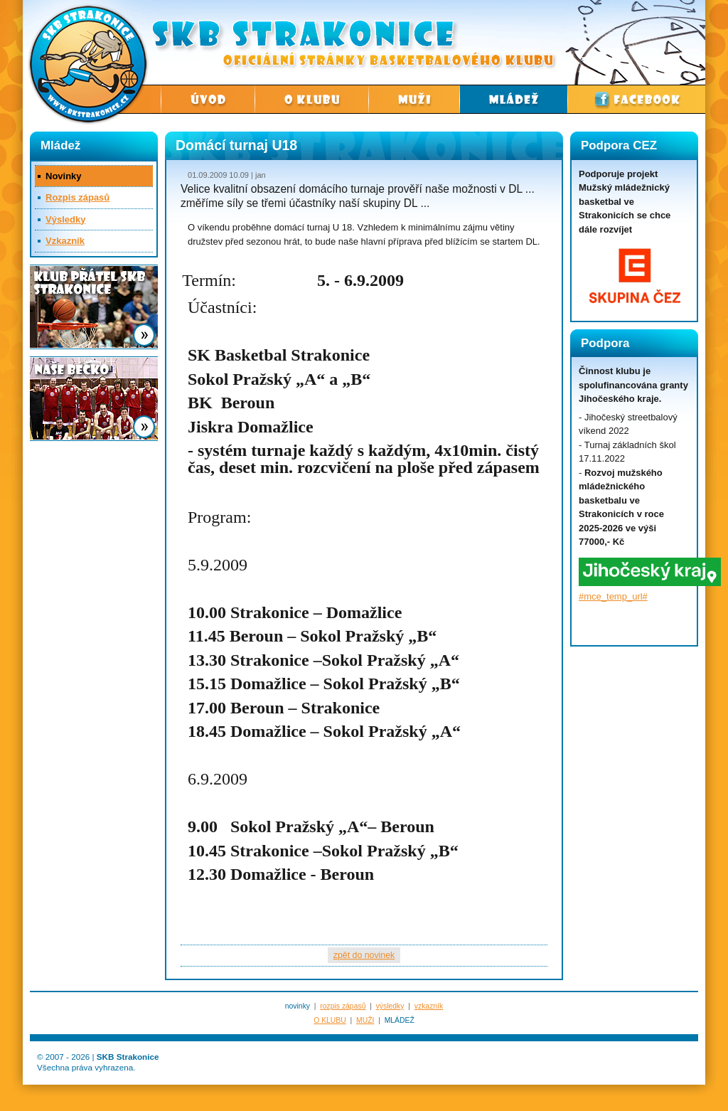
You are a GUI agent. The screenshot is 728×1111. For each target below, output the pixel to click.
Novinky (64, 176)
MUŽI (365, 1020)
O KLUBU (330, 1020)
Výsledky (65, 219)
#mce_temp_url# (613, 596)
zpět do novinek (364, 955)
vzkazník (428, 1006)
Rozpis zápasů (77, 197)
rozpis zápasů (342, 1006)
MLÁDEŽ (399, 1020)
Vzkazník (65, 240)
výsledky (390, 1006)
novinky (297, 1006)
